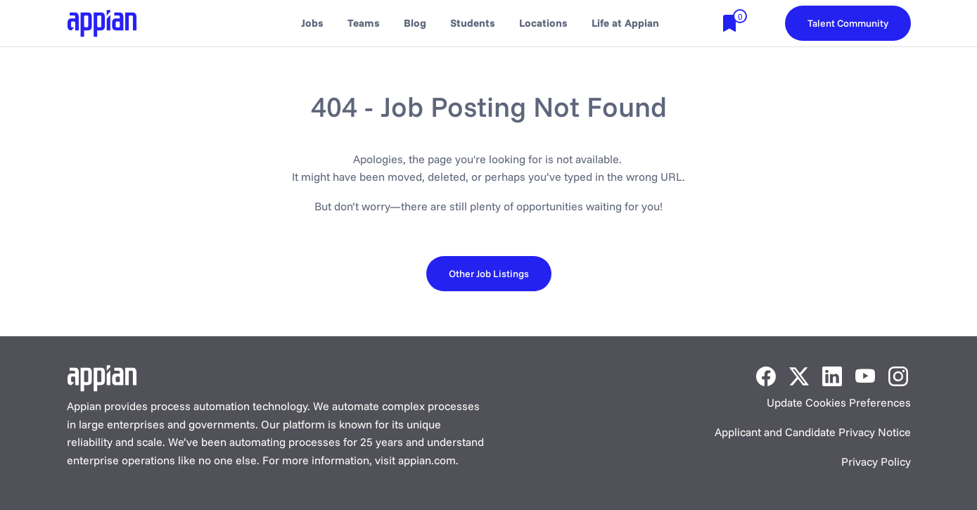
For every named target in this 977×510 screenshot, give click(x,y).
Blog (415, 23)
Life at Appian (625, 23)
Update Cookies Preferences (839, 402)
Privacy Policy (876, 461)
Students (472, 23)
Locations (543, 23)
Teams (363, 23)
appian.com (427, 460)
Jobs (312, 23)
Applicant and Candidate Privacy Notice (813, 432)
